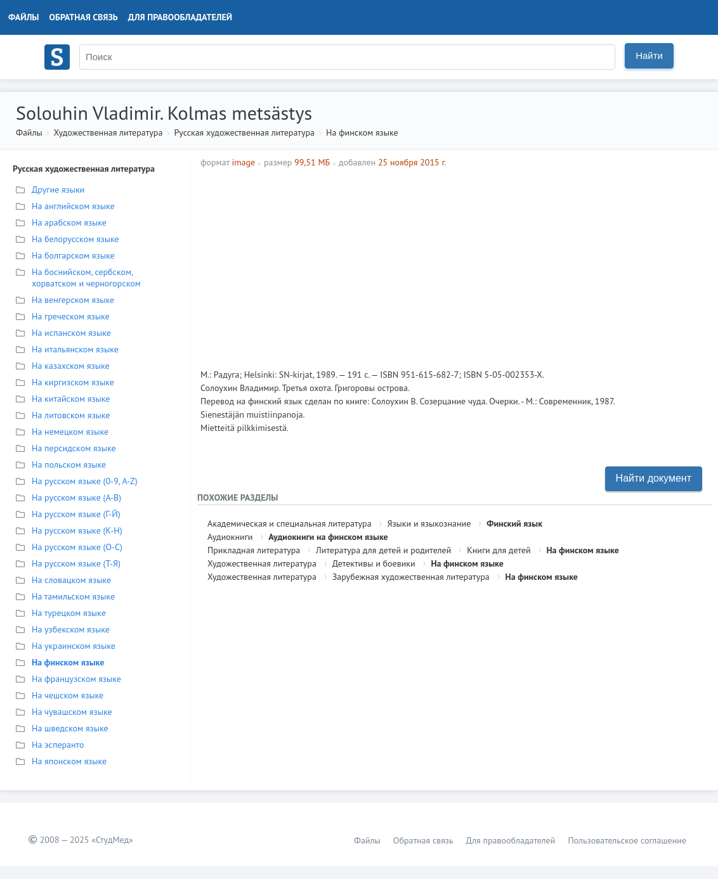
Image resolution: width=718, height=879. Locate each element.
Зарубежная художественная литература (411, 576)
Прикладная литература (253, 550)
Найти (649, 55)
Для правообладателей (180, 17)
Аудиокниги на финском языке (328, 536)
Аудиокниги (229, 536)
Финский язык (514, 523)
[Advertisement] (521, 263)
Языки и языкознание (429, 523)
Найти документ (653, 478)
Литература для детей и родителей (383, 550)
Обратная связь (83, 17)
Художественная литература (107, 132)
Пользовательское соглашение (627, 840)
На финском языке (362, 132)
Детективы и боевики (373, 563)
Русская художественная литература (244, 132)
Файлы (23, 17)
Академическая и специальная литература (289, 523)
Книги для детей (499, 550)
